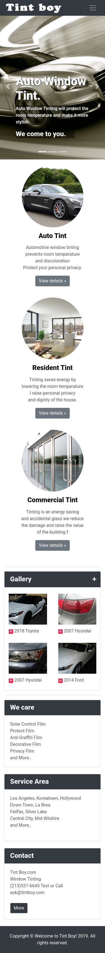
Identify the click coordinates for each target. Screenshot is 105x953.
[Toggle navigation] (93, 7)
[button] (8, 86)
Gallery (21, 579)
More (19, 908)
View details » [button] (52, 281)
